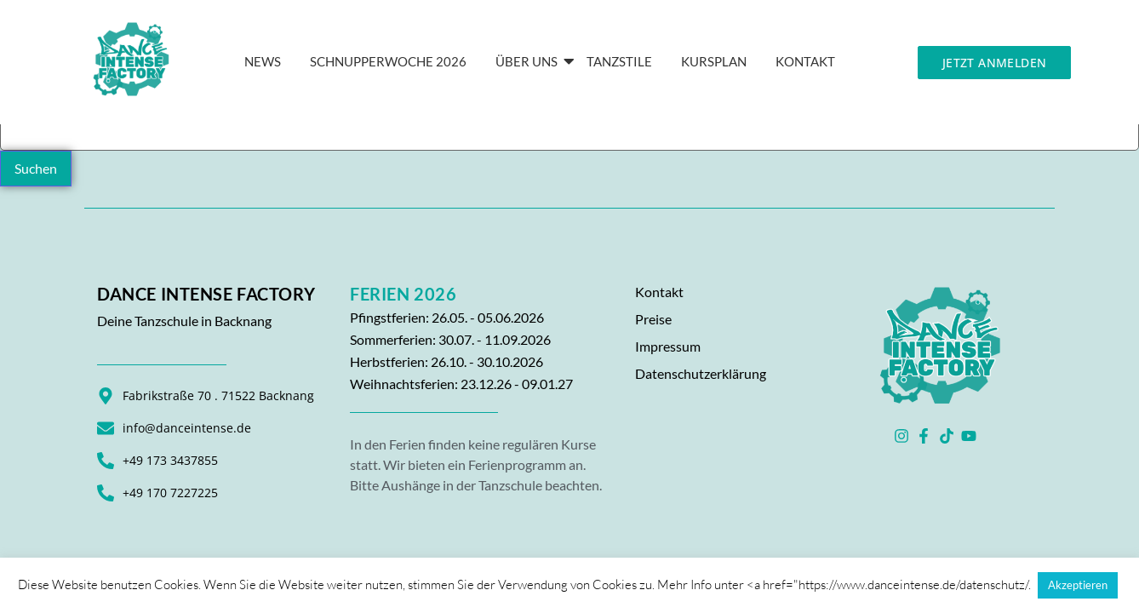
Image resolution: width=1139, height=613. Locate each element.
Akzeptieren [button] (1078, 585)
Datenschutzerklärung (700, 373)
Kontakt (659, 292)
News (262, 61)
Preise (653, 319)
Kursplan (714, 61)
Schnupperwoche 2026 (388, 61)
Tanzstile (619, 61)
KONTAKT (805, 61)
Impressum (668, 346)
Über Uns (529, 61)
